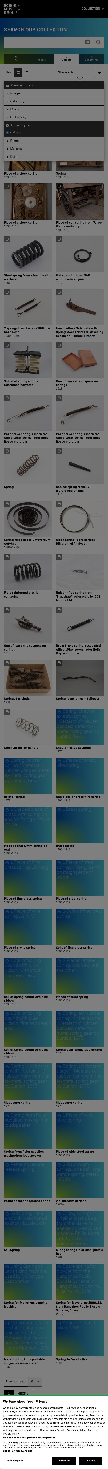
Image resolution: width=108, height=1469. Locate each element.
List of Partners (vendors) (17, 1456)
